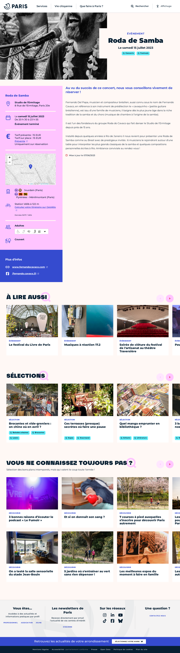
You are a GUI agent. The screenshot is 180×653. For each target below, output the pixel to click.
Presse (94, 649)
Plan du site (141, 649)
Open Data (105, 649)
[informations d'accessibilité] (31, 231)
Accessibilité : (70, 649)
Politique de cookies (123, 649)
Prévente (20, 141)
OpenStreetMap (44, 184)
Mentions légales (41, 649)
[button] (30, 166)
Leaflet (30, 184)
